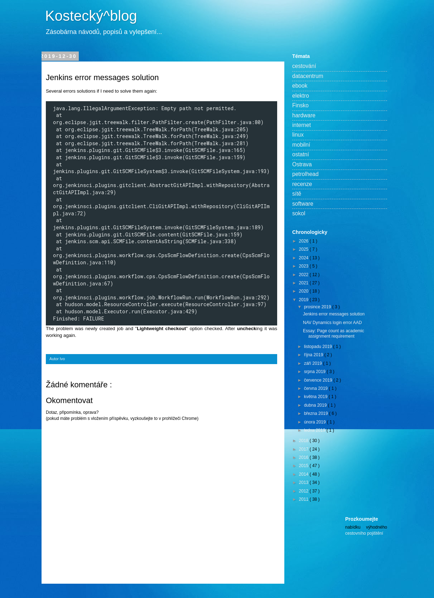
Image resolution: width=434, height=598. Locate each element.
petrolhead (305, 174)
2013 (304, 482)
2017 (304, 449)
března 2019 (316, 413)
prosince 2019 (318, 306)
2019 (304, 299)
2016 (304, 457)
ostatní (300, 154)
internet (301, 125)
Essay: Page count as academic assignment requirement (333, 333)
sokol (298, 213)
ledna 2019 (315, 430)
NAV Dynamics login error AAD (332, 322)
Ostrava (302, 164)
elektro (300, 96)
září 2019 (313, 363)
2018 (304, 440)
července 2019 (318, 380)
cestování (304, 66)
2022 (304, 274)
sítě (296, 194)
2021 (304, 282)
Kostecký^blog (91, 16)
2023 (304, 266)
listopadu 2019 (318, 346)
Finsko (300, 105)
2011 (304, 499)
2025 (304, 249)
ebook (300, 86)
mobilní (301, 145)
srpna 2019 (315, 371)
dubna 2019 (316, 405)
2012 (304, 491)
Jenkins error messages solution (334, 314)
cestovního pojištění (364, 533)
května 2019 (316, 396)
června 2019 (316, 388)
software (302, 204)
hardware (303, 115)
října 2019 (314, 354)
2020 (304, 291)
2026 (304, 241)
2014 (304, 474)
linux (298, 135)
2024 (304, 257)
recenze (302, 184)
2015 (304, 465)
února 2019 (315, 422)
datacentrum (307, 76)
